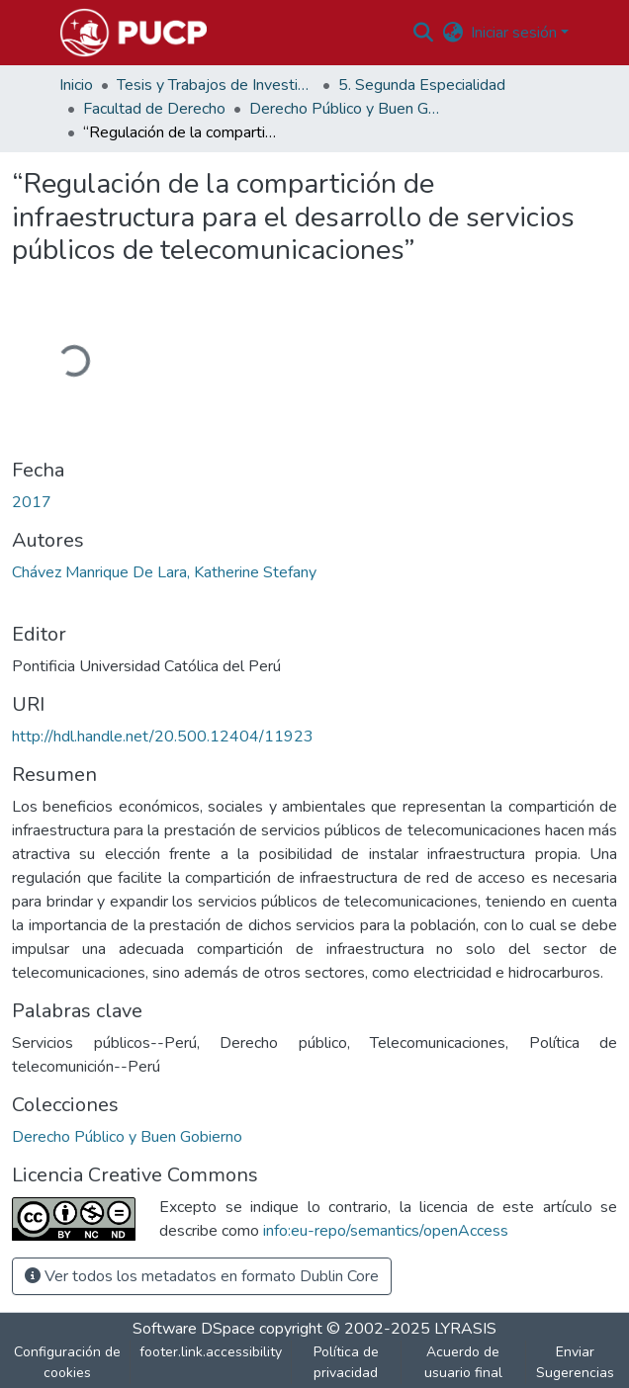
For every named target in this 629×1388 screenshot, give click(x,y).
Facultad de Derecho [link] (154, 109)
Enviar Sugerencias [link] (575, 1362)
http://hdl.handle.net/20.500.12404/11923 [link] (163, 736)
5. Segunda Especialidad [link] (421, 85)
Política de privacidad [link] (346, 1362)
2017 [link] (31, 502)
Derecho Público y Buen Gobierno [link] (348, 109)
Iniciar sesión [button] (516, 32)
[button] (133, 32)
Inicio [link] (76, 85)
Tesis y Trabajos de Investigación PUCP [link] (215, 85)
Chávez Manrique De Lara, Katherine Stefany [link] (164, 572)
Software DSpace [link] (194, 1329)
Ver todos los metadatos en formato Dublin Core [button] (202, 1276)
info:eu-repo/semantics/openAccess (385, 1231)
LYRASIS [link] (465, 1329)
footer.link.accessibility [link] (210, 1352)
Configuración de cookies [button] (67, 1362)
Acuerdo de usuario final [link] (463, 1362)
